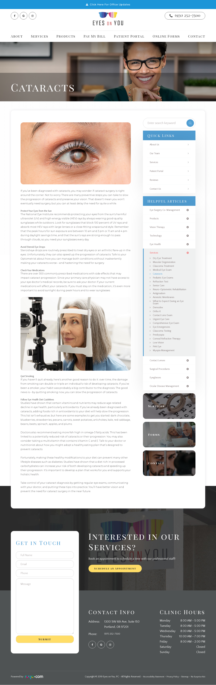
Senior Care (159, 289)
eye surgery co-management (167, 210)
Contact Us (156, 189)
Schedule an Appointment (115, 568)
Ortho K (157, 320)
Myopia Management (165, 362)
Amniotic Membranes (165, 305)
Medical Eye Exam (163, 272)
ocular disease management (166, 399)
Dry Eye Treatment (163, 260)
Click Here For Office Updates (110, 4)
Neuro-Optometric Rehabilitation (164, 295)
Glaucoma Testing (163, 341)
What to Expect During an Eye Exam (170, 310)
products (155, 219)
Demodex (158, 316)
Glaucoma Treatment (165, 268)
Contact (196, 36)
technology (156, 236)
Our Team (155, 153)
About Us (155, 144)
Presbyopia (159, 345)
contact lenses (158, 372)
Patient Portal (129, 36)
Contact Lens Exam (164, 324)
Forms (156, 448)
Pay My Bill (95, 36)
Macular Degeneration (166, 264)
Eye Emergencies (162, 337)
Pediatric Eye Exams (164, 281)
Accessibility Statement (148, 676)
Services (154, 162)
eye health (156, 245)
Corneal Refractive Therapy (168, 349)
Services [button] (39, 36)
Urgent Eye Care (162, 328)
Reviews (154, 180)
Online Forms (166, 36)
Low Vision (159, 353)
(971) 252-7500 (187, 15)
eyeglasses (156, 390)
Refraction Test (161, 285)
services (154, 254)
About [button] (17, 36)
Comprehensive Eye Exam (168, 332)
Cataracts (158, 277)
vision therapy (158, 228)
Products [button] (65, 36)
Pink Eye (157, 358)
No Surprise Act (197, 676)
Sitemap (183, 676)
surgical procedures (161, 381)
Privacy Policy (169, 676)
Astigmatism (160, 300)
